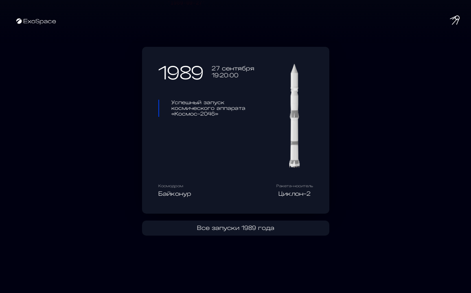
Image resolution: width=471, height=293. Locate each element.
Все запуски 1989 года (235, 229)
